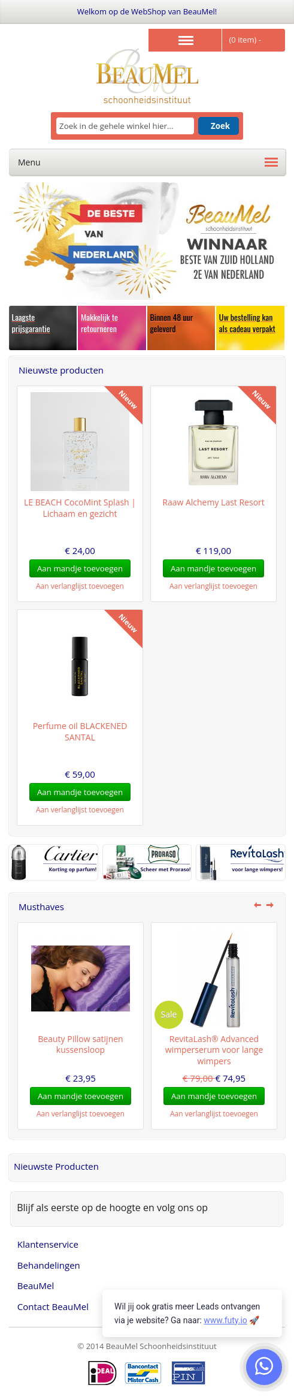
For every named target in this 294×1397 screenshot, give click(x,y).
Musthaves (41, 907)
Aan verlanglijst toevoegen (80, 586)
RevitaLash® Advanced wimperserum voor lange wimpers (214, 1050)
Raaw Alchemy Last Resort (213, 502)
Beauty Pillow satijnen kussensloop (80, 1044)
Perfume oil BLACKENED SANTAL (80, 731)
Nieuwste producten (61, 370)
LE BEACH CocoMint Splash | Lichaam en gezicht (80, 507)
